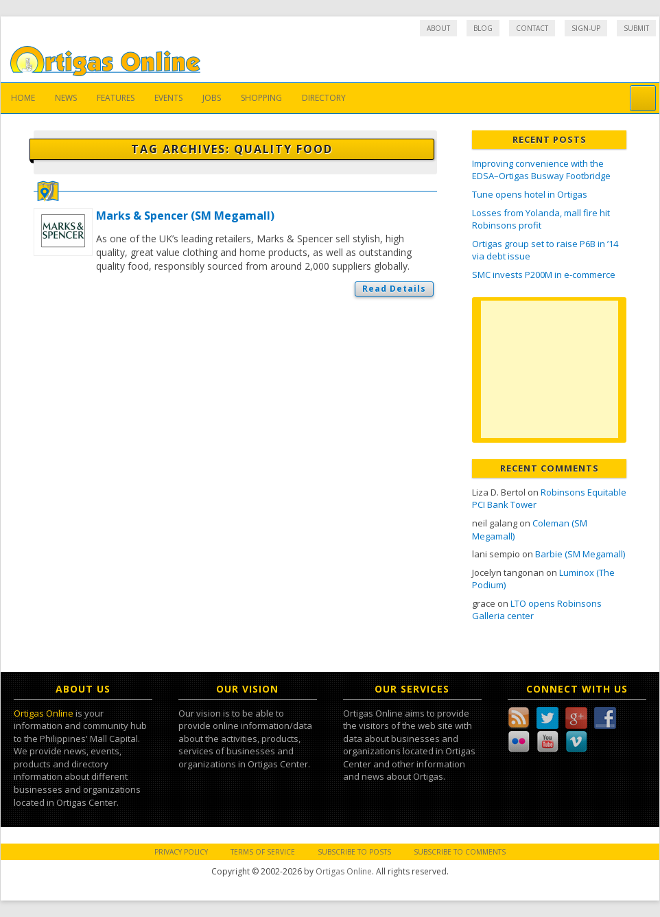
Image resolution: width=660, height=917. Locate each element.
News (66, 98)
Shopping (261, 98)
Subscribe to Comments (460, 852)
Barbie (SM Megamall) (580, 554)
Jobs (211, 98)
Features (115, 98)
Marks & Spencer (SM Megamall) (185, 215)
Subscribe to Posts (354, 852)
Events (168, 98)
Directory (324, 98)
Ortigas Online (43, 713)
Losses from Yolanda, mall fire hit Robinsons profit (541, 219)
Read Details (394, 288)
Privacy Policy (181, 852)
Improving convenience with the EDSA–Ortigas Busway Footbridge (541, 170)
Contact (532, 28)
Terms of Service (263, 852)
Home (23, 98)
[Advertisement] (549, 369)
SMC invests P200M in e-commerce (543, 274)
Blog (483, 28)
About (438, 28)
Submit (636, 28)
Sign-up (585, 28)
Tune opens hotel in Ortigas (529, 194)
